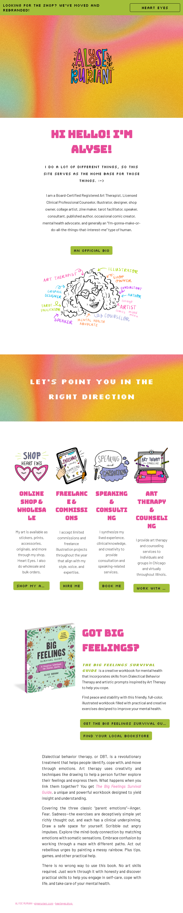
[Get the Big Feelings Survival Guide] (124, 723)
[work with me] (151, 588)
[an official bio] (91, 250)
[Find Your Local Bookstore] (116, 736)
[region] (91, 7)
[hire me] (71, 586)
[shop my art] (31, 586)
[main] (91, 142)
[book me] (111, 586)
